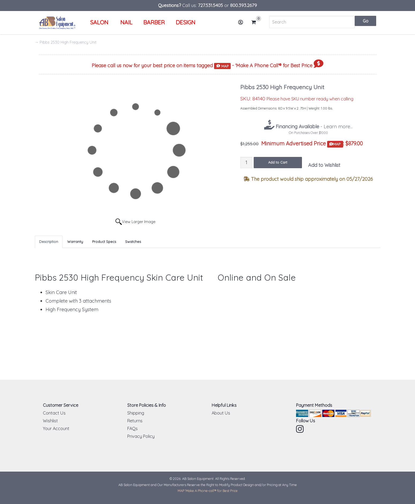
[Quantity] (246, 162)
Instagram (300, 429)
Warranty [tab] (75, 241)
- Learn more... (313, 126)
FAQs (132, 428)
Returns (135, 420)
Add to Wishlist (324, 165)
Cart (256, 22)
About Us (221, 413)
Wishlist (50, 420)
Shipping (135, 413)
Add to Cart (277, 162)
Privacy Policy (141, 436)
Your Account (56, 428)
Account (242, 24)
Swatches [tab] (133, 241)
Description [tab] (48, 241)
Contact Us (54, 413)
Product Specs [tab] (104, 241)
